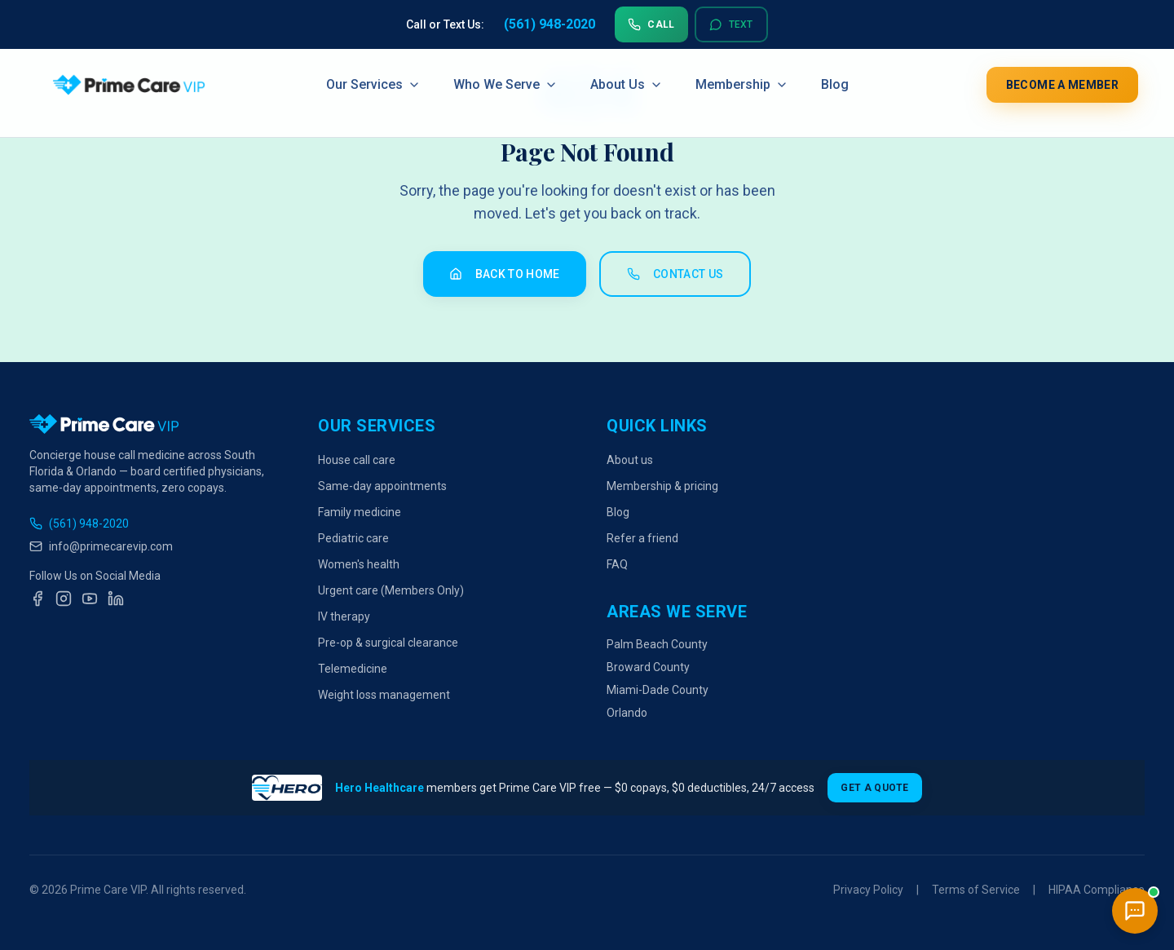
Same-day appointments (382, 486)
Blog (835, 84)
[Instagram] (63, 598)
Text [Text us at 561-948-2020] (731, 24)
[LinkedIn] (116, 598)
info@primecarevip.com (101, 546)
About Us (626, 84)
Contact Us (675, 274)
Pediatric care (353, 538)
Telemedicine (352, 668)
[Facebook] (37, 598)
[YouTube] (90, 598)
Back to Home (504, 274)
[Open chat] (1135, 911)
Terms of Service (976, 889)
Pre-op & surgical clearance (388, 642)
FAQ (617, 564)
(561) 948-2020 (79, 523)
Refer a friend (642, 538)
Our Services (373, 84)
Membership (741, 84)
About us (630, 459)
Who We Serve (505, 84)
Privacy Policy (868, 889)
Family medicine (359, 512)
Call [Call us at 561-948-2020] (651, 24)
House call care (356, 459)
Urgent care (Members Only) (391, 590)
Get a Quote (874, 787)
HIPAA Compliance (1096, 889)
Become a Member (1062, 84)
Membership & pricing (662, 486)
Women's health (358, 564)
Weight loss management (384, 694)
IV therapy (344, 616)
